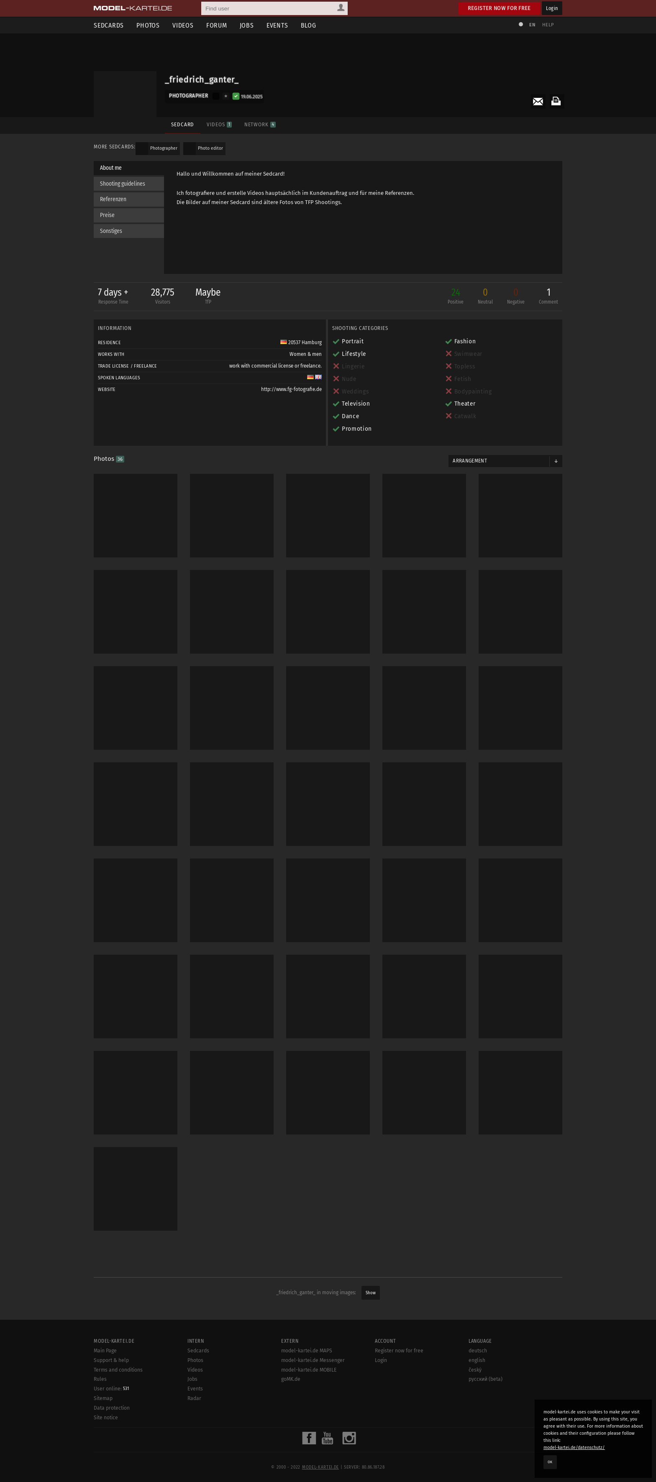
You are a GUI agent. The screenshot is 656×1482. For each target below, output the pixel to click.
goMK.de (290, 1379)
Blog (308, 25)
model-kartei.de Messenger (313, 1360)
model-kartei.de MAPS (306, 1351)
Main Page (105, 1351)
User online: (111, 1389)
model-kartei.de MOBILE (309, 1370)
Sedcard (182, 124)
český (475, 1370)
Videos (183, 25)
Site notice (106, 1418)
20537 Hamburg (301, 342)
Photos (148, 25)
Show (371, 1292)
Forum (216, 25)
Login (552, 8)
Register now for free (499, 8)
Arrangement (470, 461)
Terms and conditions (118, 1370)
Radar (194, 1398)
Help (548, 25)
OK (550, 1461)
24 (456, 296)
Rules (100, 1379)
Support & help (111, 1360)
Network (260, 124)
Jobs (247, 25)
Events (277, 25)
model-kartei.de (320, 1467)
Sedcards (109, 25)
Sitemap (103, 1398)
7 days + (113, 296)
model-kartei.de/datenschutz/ (574, 1447)
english (477, 1360)
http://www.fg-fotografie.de (291, 389)
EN (532, 25)
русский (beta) (485, 1379)
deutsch (478, 1351)
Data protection (112, 1408)
